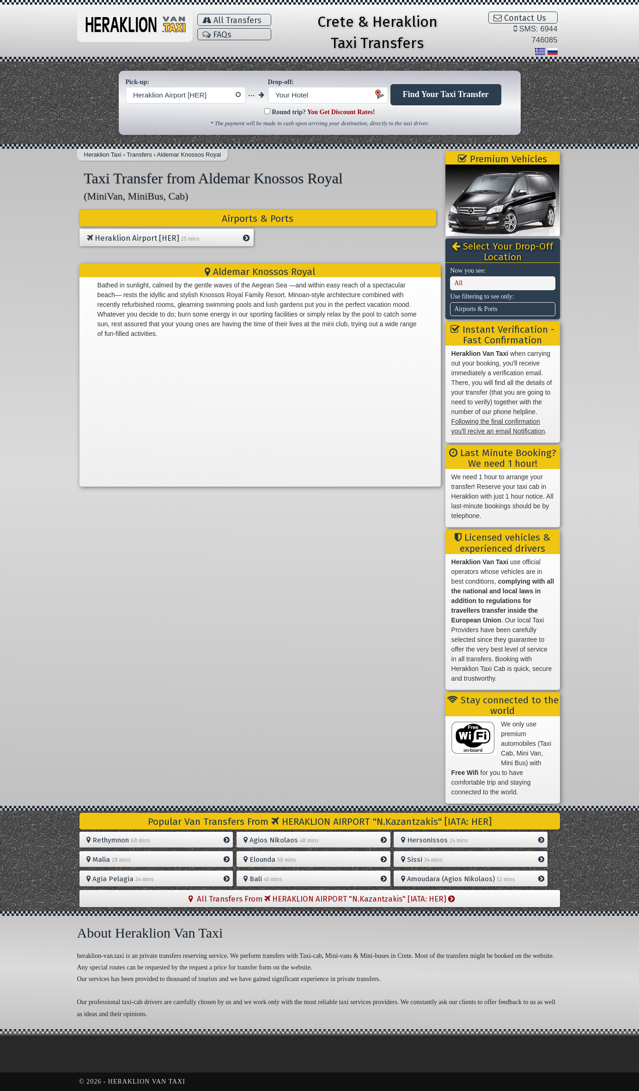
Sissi (472, 859)
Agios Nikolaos (315, 840)
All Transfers (232, 20)
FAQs (216, 35)
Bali (315, 879)
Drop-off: (281, 82)
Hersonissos (472, 840)
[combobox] (186, 95)
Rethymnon (158, 840)
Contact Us (519, 18)
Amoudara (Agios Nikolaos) (472, 879)
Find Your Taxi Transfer (446, 94)
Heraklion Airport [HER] (168, 238)
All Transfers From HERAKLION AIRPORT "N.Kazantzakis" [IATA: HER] (322, 898)
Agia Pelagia (158, 879)
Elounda (315, 859)
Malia (158, 859)
